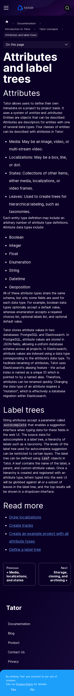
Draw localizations (25, 517)
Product (14, 643)
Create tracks (21, 525)
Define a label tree (25, 549)
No (32, 689)
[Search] (67, 7)
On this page (15, 44)
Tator (14, 607)
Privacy (13, 661)
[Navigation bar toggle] (6, 8)
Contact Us (16, 652)
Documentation (19, 624)
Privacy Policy (24, 684)
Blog (11, 633)
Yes (13, 689)
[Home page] (7, 21)
